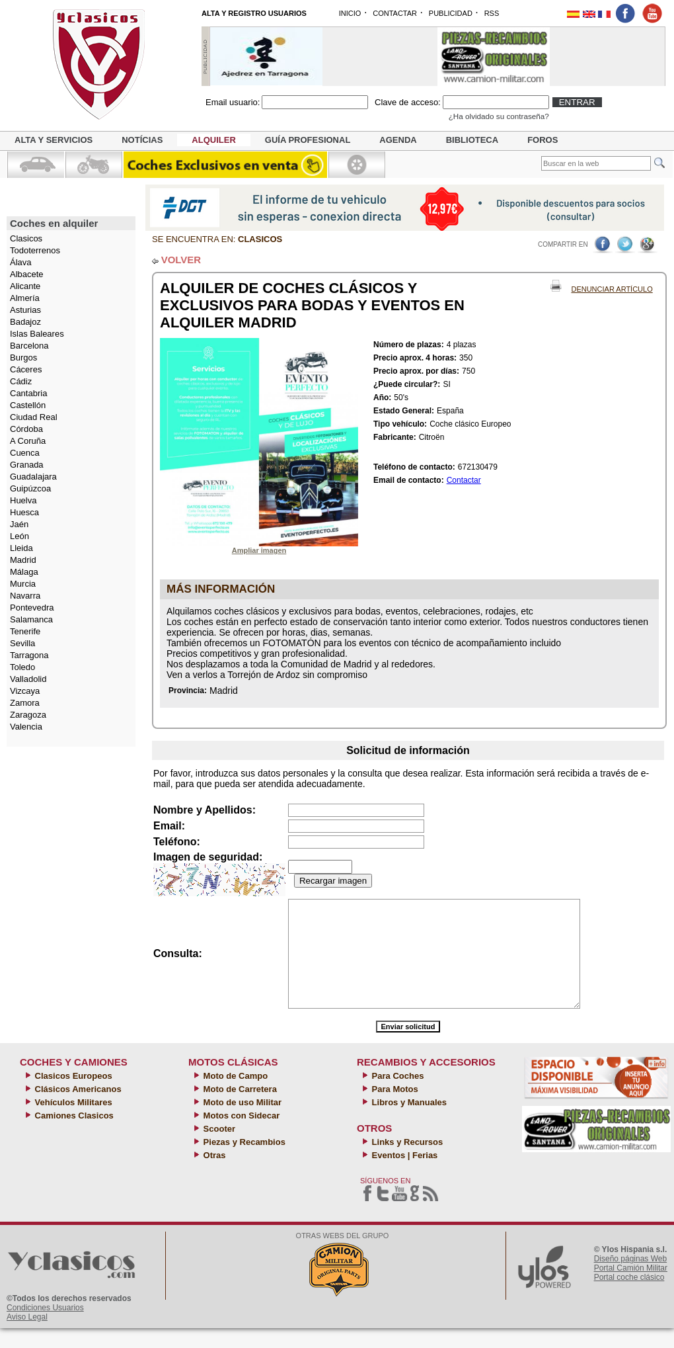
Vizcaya (25, 691)
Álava (21, 262)
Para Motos (393, 1109)
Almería (25, 298)
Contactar (464, 480)
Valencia (26, 727)
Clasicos (26, 238)
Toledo (22, 667)
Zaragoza (28, 715)
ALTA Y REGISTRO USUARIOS (254, 13)
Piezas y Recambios (243, 1162)
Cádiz (21, 381)
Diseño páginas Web (630, 1278)
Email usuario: (233, 102)
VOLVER (181, 259)
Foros (542, 140)
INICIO (350, 13)
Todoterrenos (35, 250)
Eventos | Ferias (403, 1175)
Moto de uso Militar (241, 1122)
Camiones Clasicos (73, 1135)
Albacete (27, 274)
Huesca (24, 512)
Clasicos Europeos (72, 1096)
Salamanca (31, 619)
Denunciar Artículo (611, 289)
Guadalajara (33, 477)
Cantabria (28, 393)
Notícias (142, 140)
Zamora (25, 703)
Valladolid (28, 679)
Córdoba (26, 429)
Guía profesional (308, 140)
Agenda (397, 140)
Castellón (28, 405)
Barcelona (29, 346)
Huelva (23, 500)
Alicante (25, 286)
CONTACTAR (395, 13)
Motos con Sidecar (240, 1135)
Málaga (24, 572)
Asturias (25, 310)
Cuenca (25, 453)
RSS (492, 13)
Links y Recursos (406, 1162)
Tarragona (29, 655)
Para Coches (396, 1096)
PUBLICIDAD (450, 13)
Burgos (23, 357)
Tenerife (25, 631)
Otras (213, 1175)
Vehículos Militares (72, 1122)
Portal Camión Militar (630, 1287)
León (19, 536)
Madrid (23, 560)
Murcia (23, 584)
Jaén (19, 524)
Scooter (218, 1149)
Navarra (25, 596)
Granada (27, 465)
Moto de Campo (234, 1096)
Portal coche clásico (629, 1297)
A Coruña (28, 441)
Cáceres (26, 369)
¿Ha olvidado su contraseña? (499, 116)
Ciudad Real (33, 417)
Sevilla (22, 643)
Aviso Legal (27, 1336)
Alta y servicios (54, 140)
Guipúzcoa (30, 488)
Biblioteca (472, 140)
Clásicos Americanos (77, 1109)
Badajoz (25, 322)
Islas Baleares (37, 334)
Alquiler (213, 140)
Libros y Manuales (408, 1122)
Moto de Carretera (239, 1109)
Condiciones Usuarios (45, 1327)
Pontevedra (32, 607)
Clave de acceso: (408, 102)
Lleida (21, 548)
